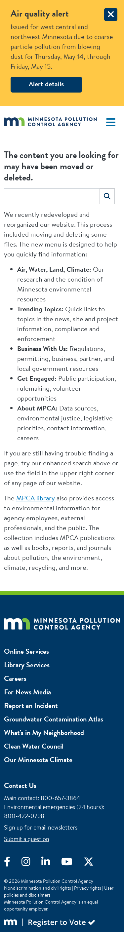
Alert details (46, 83)
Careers (15, 678)
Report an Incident (31, 705)
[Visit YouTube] (72, 863)
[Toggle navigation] (111, 122)
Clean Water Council (33, 746)
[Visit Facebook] (12, 863)
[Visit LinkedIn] (51, 863)
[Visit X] (93, 863)
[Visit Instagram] (31, 863)
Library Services (27, 665)
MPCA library (35, 497)
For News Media (27, 692)
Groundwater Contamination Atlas (53, 719)
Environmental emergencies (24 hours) (53, 807)
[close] (110, 14)
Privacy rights (87, 888)
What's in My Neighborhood (44, 732)
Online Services (26, 651)
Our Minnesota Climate (38, 760)
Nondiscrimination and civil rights (37, 888)
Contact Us (20, 785)
